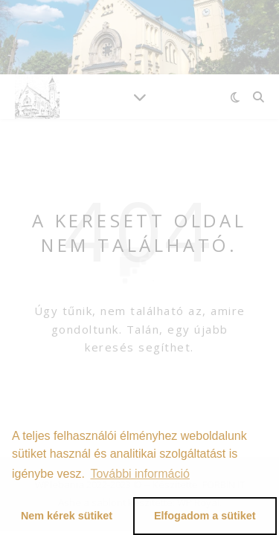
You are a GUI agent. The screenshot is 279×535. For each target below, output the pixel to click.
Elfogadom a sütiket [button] (205, 516)
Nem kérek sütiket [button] (66, 516)
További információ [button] (139, 473)
